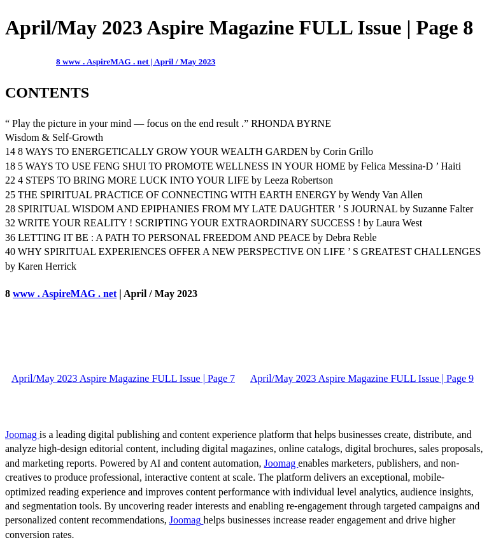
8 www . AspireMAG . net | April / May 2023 (135, 61)
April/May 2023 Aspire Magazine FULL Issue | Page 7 (123, 378)
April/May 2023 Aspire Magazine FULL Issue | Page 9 (362, 378)
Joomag (22, 434)
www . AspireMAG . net (65, 293)
